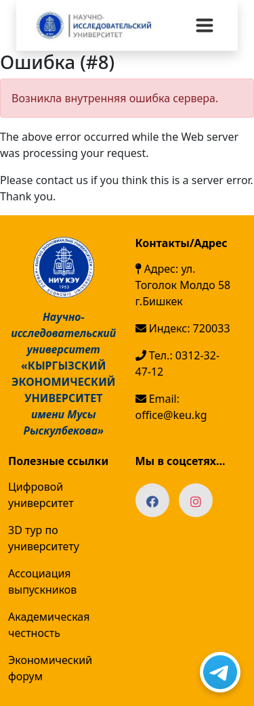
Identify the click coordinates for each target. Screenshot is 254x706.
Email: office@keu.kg (171, 406)
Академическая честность (48, 624)
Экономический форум (50, 668)
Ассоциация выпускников (42, 581)
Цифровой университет (41, 494)
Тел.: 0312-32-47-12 (177, 363)
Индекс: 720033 (182, 328)
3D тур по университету (43, 538)
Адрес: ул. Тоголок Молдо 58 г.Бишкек (183, 285)
